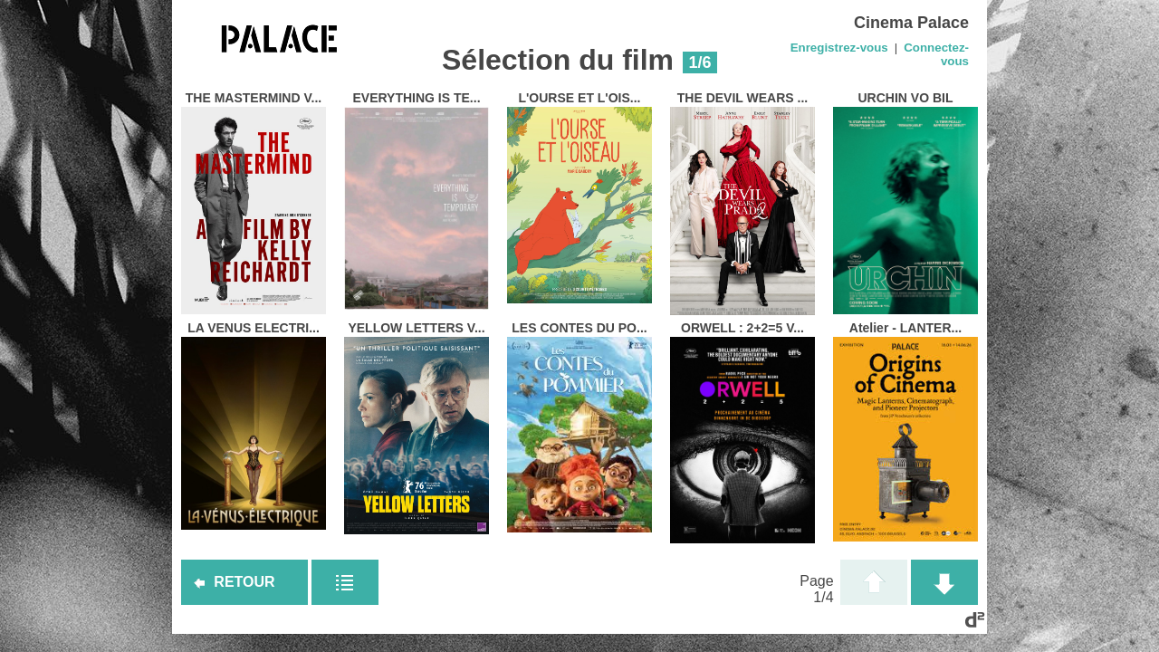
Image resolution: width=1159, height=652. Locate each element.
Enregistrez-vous (839, 47)
